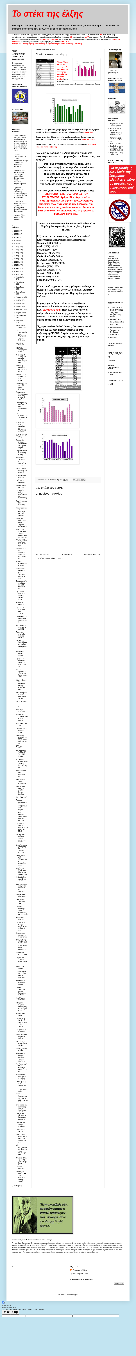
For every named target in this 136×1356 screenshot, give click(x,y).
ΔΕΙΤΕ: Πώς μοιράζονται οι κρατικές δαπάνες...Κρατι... (22, 763)
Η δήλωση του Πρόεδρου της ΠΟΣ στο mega (22, 377)
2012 (16, 274)
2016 (16, 262)
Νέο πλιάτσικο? (21, 797)
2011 (16, 1186)
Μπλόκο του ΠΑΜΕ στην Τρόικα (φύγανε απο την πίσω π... (21, 533)
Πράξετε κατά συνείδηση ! (21, 896)
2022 (16, 243)
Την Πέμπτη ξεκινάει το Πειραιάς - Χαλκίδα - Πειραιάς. (20, 595)
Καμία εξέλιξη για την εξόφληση (20, 1124)
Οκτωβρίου (20, 287)
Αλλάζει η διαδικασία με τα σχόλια (21, 563)
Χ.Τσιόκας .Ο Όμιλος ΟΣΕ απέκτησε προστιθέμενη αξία (22, 359)
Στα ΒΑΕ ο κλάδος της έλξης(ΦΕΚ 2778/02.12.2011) (116, 148)
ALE (111, 384)
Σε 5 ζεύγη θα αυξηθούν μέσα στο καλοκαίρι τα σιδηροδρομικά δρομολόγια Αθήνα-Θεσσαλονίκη (20, 206)
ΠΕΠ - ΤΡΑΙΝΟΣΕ (116, 310)
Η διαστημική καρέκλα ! (20, 967)
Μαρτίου (19, 313)
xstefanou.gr (114, 335)
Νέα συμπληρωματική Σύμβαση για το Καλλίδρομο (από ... (21, 1150)
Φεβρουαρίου (21, 316)
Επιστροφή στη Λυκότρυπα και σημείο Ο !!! (21, 619)
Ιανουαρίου (20, 321)
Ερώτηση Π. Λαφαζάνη (20, 481)
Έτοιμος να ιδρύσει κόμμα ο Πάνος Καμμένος (22, 717)
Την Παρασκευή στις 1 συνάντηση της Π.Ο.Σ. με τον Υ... (21, 1068)
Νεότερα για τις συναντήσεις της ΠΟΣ (21, 627)
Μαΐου (18, 306)
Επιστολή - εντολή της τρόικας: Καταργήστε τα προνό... (21, 991)
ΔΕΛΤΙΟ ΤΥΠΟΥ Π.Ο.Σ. (21, 436)
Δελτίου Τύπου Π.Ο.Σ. (21, 1014)
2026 (16, 231)
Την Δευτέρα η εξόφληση (21, 1030)
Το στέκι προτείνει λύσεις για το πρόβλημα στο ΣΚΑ (21, 816)
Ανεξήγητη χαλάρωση (20, 710)
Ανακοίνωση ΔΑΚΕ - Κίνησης (20, 653)
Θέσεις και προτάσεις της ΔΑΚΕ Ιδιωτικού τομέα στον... (22, 522)
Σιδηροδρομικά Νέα (117, 322)
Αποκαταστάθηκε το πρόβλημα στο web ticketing (21, 512)
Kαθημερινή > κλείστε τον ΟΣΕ (20, 901)
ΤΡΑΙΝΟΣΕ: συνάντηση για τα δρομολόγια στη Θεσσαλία (22, 910)
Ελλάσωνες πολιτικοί (20, 603)
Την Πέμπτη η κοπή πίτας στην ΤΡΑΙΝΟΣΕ (21, 610)
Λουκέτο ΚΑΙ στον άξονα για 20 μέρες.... (20, 217)
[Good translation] (6, 1312)
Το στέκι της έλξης (47, 13)
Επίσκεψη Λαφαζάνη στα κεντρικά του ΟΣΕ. (21, 368)
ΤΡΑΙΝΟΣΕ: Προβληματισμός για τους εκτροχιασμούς (21, 645)
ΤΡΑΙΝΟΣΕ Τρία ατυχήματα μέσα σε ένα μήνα (21, 543)
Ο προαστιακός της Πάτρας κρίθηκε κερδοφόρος (21, 1108)
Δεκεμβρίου (20, 277)
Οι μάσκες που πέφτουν (21, 476)
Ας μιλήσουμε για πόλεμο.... (21, 999)
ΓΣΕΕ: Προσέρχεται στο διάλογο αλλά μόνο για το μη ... (22, 1098)
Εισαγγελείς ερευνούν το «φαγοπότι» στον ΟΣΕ (21, 1116)
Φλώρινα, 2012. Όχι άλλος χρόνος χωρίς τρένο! (21, 1161)
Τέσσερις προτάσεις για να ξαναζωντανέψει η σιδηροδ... (21, 805)
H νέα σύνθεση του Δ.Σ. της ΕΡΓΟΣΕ (21, 879)
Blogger (75, 1295)
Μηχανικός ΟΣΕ (116, 319)
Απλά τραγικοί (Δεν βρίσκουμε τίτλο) (21, 773)
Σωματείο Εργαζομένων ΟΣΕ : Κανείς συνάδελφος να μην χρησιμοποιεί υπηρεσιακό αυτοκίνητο (21, 160)
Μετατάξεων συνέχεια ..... (21, 344)
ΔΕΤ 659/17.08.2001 (115, 142)
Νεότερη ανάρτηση (42, 554)
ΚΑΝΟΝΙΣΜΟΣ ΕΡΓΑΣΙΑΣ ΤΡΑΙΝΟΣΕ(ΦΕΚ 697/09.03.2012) (116, 131)
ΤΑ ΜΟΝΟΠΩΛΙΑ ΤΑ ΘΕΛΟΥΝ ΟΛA (22, 416)
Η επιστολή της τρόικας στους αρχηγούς (22, 470)
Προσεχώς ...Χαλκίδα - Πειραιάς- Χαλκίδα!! (21, 635)
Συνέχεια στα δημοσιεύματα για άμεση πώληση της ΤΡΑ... (22, 396)
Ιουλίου (19, 300)
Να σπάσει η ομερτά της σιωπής (20, 982)
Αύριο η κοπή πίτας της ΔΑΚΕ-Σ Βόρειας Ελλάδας (20, 790)
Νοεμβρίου (20, 282)
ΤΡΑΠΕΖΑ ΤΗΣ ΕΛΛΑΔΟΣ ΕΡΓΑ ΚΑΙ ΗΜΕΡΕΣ (21, 754)
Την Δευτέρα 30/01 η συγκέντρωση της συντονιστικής (21, 494)
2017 (16, 259)
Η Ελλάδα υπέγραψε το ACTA (21, 350)
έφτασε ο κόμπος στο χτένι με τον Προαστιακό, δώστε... (21, 673)
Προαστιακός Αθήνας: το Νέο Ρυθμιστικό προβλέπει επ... (20, 573)
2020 (16, 250)
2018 (16, 256)
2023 (16, 240)
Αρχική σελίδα (67, 554)
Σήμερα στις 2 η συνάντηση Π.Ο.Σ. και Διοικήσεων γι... (21, 662)
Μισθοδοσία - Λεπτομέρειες (21, 953)
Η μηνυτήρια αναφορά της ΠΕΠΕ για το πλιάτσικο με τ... (21, 739)
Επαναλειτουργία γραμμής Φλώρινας (21, 1036)
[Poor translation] (15, 1312)
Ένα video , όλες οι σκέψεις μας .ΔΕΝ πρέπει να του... (21, 585)
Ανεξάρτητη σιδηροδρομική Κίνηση (115, 315)
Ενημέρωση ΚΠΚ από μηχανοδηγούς (21, 960)
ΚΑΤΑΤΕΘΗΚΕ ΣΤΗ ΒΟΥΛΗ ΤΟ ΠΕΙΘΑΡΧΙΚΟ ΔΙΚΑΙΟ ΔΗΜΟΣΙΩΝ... (22, 944)
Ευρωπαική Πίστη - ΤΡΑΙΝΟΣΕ (117, 153)
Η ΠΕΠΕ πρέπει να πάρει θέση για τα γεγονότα (21, 695)
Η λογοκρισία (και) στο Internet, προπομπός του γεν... (21, 838)
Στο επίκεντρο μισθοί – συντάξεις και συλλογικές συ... (21, 926)
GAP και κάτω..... (19, 747)
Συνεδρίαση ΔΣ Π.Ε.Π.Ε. (21, 1130)
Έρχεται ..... (20, 706)
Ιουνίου (19, 303)
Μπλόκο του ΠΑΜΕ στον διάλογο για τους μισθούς (21, 871)
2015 (16, 265)
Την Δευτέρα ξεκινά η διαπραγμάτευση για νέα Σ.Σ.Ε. (22, 827)
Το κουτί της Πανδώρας (114, 331)
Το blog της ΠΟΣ (116, 307)
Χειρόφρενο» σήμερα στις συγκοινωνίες (21, 935)
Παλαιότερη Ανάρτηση (92, 554)
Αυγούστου (20, 297)
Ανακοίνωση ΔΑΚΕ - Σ (20, 918)
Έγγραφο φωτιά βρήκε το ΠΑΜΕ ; (21, 730)
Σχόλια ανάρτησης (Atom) (54, 558)
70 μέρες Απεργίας (20, 1167)
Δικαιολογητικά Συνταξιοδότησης (116, 138)
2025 (16, 234)
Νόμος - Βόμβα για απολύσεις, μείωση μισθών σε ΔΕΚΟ (21, 685)
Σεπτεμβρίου (20, 292)
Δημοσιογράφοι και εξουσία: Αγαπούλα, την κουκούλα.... (21, 888)
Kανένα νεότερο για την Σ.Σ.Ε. (21, 326)
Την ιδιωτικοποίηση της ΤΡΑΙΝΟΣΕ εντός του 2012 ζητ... (21, 335)
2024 (16, 237)
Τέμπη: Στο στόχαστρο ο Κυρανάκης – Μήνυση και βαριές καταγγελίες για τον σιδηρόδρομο (20, 192)
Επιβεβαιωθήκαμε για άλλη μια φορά (21, 452)
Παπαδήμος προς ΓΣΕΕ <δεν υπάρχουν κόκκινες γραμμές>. (21, 1176)
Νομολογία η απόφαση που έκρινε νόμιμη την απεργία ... (20, 1057)
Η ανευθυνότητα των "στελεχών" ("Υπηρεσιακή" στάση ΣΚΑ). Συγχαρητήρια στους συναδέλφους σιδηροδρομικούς (20, 177)
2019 (16, 253)
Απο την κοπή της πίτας (21, 486)
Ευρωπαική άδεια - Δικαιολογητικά (117, 125)
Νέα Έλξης (114, 325)
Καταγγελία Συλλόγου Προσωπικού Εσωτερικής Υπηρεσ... (21, 444)
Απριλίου (19, 309)
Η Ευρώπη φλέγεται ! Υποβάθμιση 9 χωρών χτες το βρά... (21, 1007)
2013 (16, 271)
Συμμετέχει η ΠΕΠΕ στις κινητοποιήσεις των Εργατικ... (21, 1022)
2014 (16, 268)
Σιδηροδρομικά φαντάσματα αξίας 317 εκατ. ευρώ (21, 974)
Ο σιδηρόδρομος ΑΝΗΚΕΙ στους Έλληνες (22, 386)
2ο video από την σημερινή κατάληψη (21, 1077)
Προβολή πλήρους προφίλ (79, 1274)
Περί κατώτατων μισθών (21, 1049)
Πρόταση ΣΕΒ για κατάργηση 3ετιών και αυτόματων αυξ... (21, 553)
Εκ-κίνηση (113, 337)
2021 (16, 246)
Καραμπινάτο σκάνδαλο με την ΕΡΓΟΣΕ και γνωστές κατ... (21, 1138)
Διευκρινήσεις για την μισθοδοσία (21, 781)
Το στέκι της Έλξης (80, 1270)
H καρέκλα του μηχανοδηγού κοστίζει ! (21, 1043)
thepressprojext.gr (116, 327)
